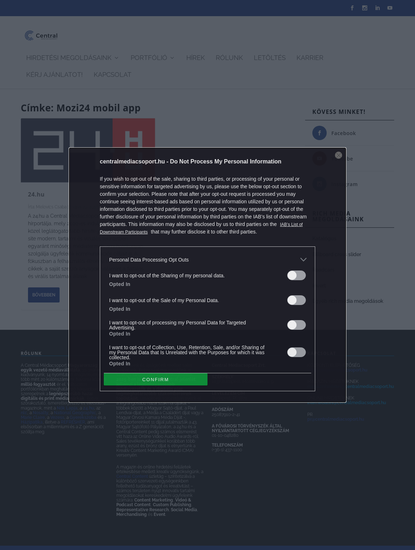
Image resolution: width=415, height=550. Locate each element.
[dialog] (207, 275)
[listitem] (207, 259)
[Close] (338, 155)
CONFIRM (155, 379)
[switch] (296, 275)
